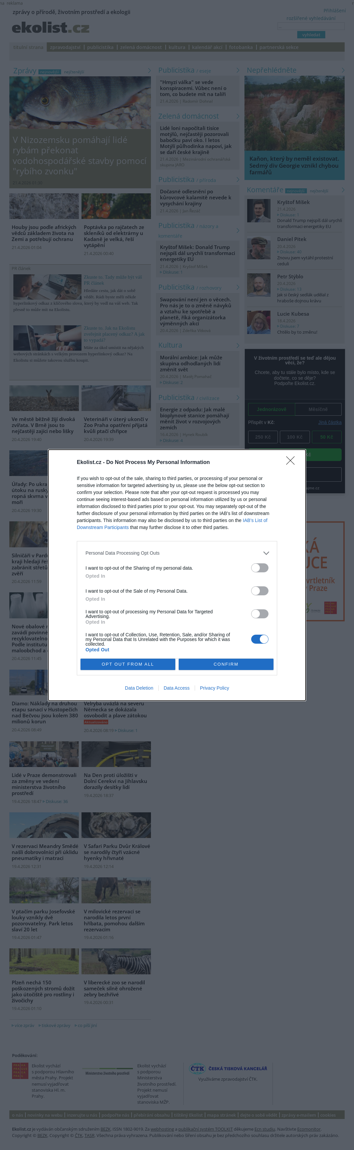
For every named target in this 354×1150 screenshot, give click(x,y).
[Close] (292, 462)
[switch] (260, 567)
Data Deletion (139, 688)
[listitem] (177, 553)
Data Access (177, 688)
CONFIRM (226, 664)
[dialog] (177, 575)
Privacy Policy (214, 688)
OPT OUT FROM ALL (128, 664)
